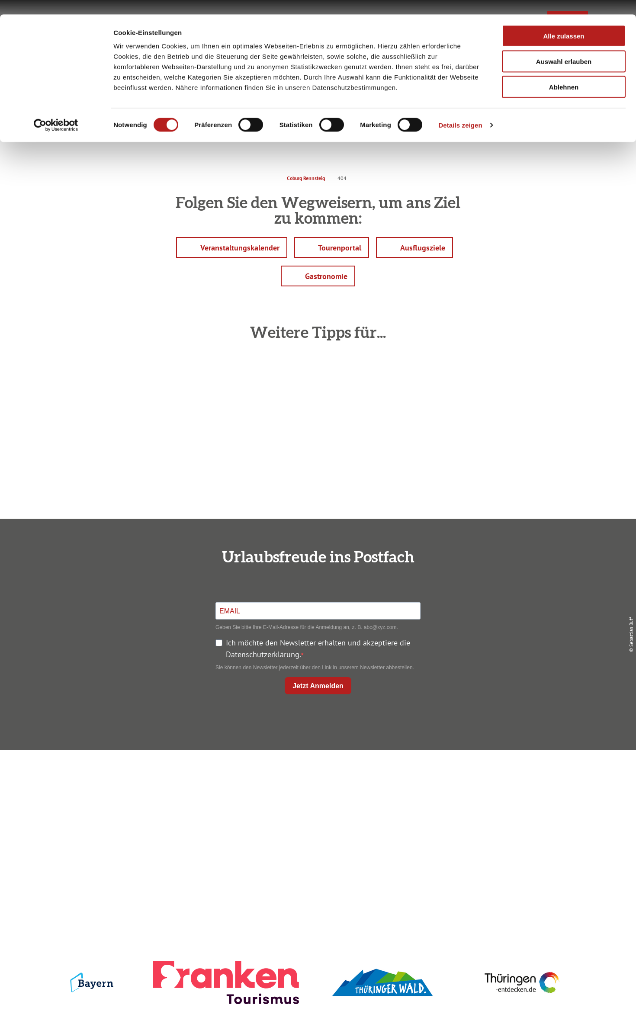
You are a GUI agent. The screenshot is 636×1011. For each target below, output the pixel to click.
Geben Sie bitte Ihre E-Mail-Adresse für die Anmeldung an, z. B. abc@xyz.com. (306, 627)
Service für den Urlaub (496, 825)
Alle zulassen (563, 21)
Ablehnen (563, 72)
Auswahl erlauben (563, 47)
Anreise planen (316, 778)
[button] (231, 247)
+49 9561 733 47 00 (145, 831)
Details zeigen (460, 110)
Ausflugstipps (316, 825)
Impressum (496, 778)
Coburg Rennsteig (306, 178)
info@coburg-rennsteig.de (149, 843)
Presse (496, 810)
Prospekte (316, 810)
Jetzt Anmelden (318, 686)
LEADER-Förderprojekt (496, 841)
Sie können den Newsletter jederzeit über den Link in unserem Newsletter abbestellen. (314, 667)
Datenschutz (496, 794)
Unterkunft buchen (316, 794)
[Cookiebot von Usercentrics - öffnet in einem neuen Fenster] (56, 110)
